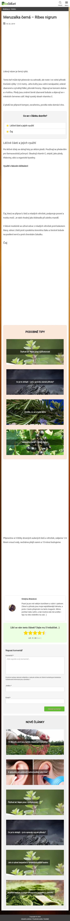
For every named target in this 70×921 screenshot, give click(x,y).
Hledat (60, 3)
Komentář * (10, 655)
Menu (66, 3)
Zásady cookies (26, 919)
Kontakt (46, 919)
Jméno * (9, 686)
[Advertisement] (35, 46)
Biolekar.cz (6, 9)
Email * (8, 697)
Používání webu (38, 919)
